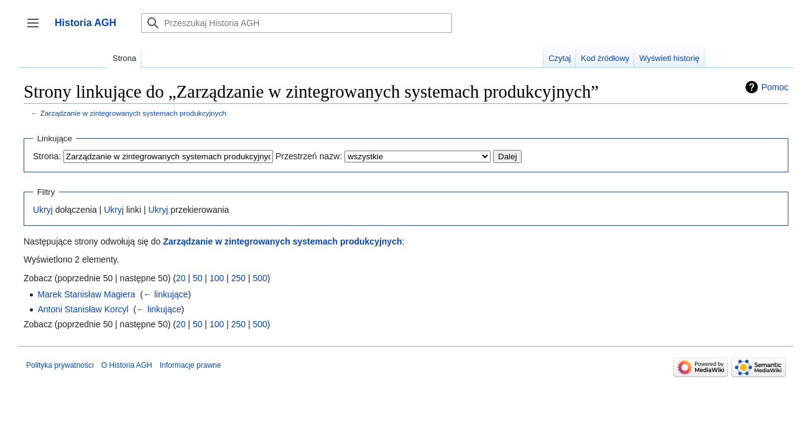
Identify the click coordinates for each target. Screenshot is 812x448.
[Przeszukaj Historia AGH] (296, 23)
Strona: (47, 156)
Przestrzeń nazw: (308, 156)
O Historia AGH (126, 365)
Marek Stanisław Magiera (86, 294)
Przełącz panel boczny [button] (37, 29)
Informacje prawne (190, 365)
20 (181, 278)
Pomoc (774, 87)
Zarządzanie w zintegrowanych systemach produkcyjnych (133, 113)
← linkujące (165, 294)
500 (259, 278)
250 (238, 278)
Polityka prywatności (60, 365)
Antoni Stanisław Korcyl (82, 309)
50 (198, 278)
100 (217, 278)
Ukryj (43, 210)
